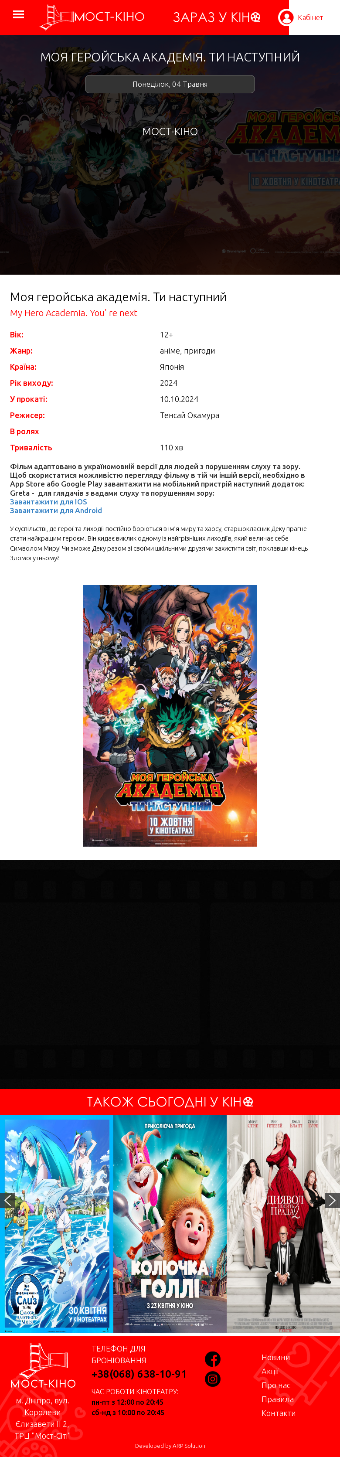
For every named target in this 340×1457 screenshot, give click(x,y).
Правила (278, 1399)
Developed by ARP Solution (170, 1446)
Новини (276, 1357)
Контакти (279, 1413)
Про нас (276, 1385)
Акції (270, 1371)
